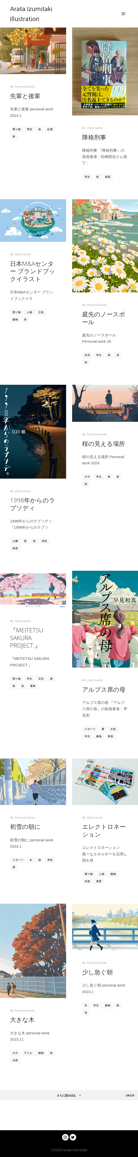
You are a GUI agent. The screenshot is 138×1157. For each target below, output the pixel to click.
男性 (29, 129)
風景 (99, 881)
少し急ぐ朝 (97, 972)
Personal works (25, 86)
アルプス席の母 (103, 689)
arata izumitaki (74, 1150)
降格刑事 (94, 137)
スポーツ (90, 729)
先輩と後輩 (25, 96)
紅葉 (50, 129)
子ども (28, 1053)
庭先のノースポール (103, 318)
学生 (99, 355)
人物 (29, 312)
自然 (87, 881)
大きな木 (22, 1020)
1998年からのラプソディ (32, 504)
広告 (41, 312)
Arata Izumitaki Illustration (31, 14)
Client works (95, 127)
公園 (15, 541)
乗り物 (17, 129)
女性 (113, 729)
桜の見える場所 (103, 444)
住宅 (87, 355)
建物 (15, 319)
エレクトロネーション (104, 830)
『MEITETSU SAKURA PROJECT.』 (26, 637)
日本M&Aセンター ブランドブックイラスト (32, 271)
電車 (33, 686)
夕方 (87, 476)
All (11, 86)
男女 (87, 176)
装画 (107, 176)
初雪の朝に (25, 827)
